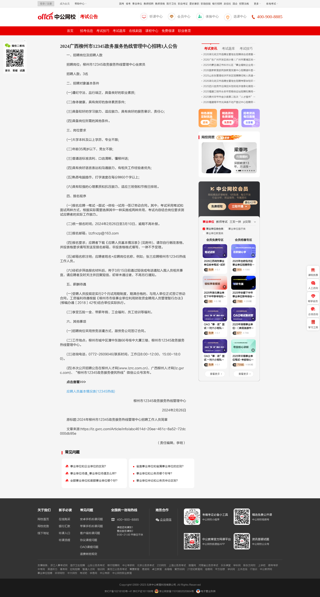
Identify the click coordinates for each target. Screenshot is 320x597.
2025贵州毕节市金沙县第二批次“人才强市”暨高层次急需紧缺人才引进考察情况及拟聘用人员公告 (229, 96)
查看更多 (215, 373)
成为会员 (65, 3)
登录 (42, 3)
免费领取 (217, 206)
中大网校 (72, 573)
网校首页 (43, 519)
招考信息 (86, 30)
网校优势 (43, 526)
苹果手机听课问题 (91, 526)
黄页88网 (179, 569)
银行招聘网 (113, 565)
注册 (49, 3)
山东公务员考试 (96, 565)
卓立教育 (157, 569)
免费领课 (168, 30)
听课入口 (64, 533)
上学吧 (262, 565)
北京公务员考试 (145, 565)
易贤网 (145, 569)
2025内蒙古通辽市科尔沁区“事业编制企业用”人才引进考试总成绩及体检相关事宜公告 (229, 65)
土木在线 (242, 569)
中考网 (41, 569)
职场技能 (206, 3)
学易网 (93, 573)
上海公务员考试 (177, 565)
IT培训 (253, 569)
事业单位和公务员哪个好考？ (154, 473)
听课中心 (156, 16)
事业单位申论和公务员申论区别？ (157, 480)
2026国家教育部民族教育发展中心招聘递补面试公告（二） (229, 70)
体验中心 (212, 16)
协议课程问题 (88, 540)
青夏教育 (134, 569)
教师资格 (160, 3)
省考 (128, 3)
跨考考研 (273, 565)
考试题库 (119, 30)
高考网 (63, 569)
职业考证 (183, 3)
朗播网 (192, 565)
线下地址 (43, 533)
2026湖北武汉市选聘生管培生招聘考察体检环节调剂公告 (229, 80)
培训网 (101, 569)
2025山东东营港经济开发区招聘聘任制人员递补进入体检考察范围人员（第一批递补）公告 (229, 75)
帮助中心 (81, 3)
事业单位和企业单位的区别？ (88, 466)
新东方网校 (249, 565)
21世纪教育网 (194, 569)
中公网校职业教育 (122, 573)
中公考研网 (128, 565)
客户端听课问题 (90, 533)
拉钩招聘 (75, 569)
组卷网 (208, 569)
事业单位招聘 (45, 573)
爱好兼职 (194, 3)
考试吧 (83, 573)
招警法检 (244, 3)
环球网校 (60, 573)
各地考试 (272, 3)
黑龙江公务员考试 (117, 569)
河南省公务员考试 (208, 565)
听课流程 (64, 540)
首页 (70, 30)
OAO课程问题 (89, 547)
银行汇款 (64, 526)
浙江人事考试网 (59, 565)
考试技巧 (102, 30)
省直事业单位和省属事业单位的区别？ (160, 466)
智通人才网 (88, 569)
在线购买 (64, 519)
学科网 (237, 565)
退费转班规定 (88, 554)
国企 (235, 3)
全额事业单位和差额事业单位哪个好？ (94, 480)
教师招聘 (148, 3)
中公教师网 (266, 569)
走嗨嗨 (168, 569)
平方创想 (220, 569)
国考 (121, 3)
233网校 (161, 565)
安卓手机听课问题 (91, 519)
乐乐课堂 (226, 565)
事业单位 (137, 3)
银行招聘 (217, 3)
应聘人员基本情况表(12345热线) (91, 391)
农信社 (227, 3)
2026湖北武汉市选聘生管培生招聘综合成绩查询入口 (229, 54)
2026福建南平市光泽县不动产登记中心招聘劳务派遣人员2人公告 (229, 102)
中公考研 (105, 573)
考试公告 (89, 16)
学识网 (231, 569)
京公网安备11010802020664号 (176, 591)
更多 (257, 3)
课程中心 (151, 30)
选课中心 (240, 16)
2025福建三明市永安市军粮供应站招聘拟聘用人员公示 (229, 91)
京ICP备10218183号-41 (118, 591)
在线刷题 (135, 30)
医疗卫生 (171, 3)
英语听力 (52, 569)
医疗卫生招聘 (77, 565)
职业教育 (184, 30)
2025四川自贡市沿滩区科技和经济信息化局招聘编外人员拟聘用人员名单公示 (229, 86)
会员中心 (183, 16)
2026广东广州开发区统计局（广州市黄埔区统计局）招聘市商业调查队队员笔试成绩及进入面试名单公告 (229, 59)
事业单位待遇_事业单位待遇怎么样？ (94, 473)
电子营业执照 (206, 591)
